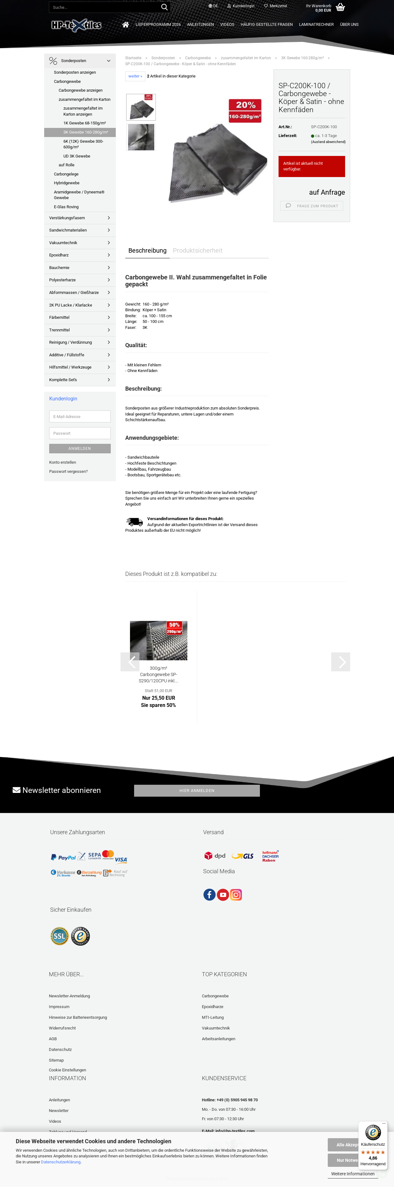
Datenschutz (60, 1049)
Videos (227, 24)
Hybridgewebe (66, 183)
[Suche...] (165, 7)
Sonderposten (67, 61)
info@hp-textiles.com (235, 1131)
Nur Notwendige (353, 1160)
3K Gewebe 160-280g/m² (85, 132)
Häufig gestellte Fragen (267, 24)
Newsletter (58, 1110)
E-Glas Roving (66, 206)
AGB (53, 1038)
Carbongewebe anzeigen (81, 90)
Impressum (59, 1006)
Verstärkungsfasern (67, 217)
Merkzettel (275, 6)
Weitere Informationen (353, 1173)
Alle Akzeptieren (353, 1144)
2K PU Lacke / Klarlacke (70, 305)
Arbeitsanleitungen (218, 1038)
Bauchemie (59, 267)
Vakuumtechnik (63, 242)
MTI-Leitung (213, 1017)
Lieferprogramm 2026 (158, 24)
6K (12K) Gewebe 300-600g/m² (83, 144)
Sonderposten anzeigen (75, 72)
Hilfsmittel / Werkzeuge (70, 367)
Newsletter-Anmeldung (69, 996)
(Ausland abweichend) (328, 142)
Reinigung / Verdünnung (70, 342)
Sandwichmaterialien (68, 230)
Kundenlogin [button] (241, 6)
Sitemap (56, 1060)
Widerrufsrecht (62, 1028)
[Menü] (384, 1125)
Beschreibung (147, 250)
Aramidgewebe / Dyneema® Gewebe (79, 195)
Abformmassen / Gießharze (74, 292)
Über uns (349, 24)
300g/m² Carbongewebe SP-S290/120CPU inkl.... (158, 674)
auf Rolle (66, 165)
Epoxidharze (212, 1006)
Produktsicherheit (198, 250)
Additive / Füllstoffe (66, 355)
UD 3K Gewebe (76, 156)
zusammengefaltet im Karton (84, 99)
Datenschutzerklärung (60, 1162)
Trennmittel (59, 330)
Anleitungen (200, 24)
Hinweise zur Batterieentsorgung (78, 1017)
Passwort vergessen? (68, 471)
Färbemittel (59, 317)
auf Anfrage (327, 192)
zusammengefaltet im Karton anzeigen (83, 111)
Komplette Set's (63, 379)
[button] (213, 6)
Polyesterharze (62, 280)
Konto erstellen (62, 462)
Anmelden (79, 448)
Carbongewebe (67, 81)
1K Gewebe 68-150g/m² (84, 123)
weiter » (135, 76)
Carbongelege (66, 174)
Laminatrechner (316, 24)
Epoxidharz (58, 255)
